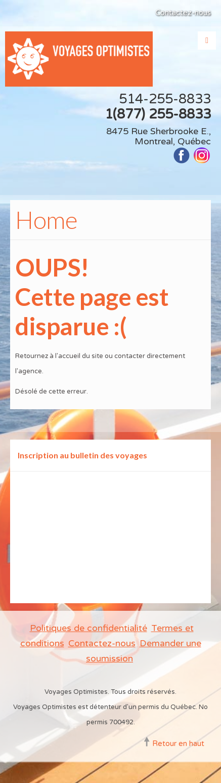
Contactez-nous (183, 12)
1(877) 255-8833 (158, 114)
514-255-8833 (165, 99)
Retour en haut (178, 743)
